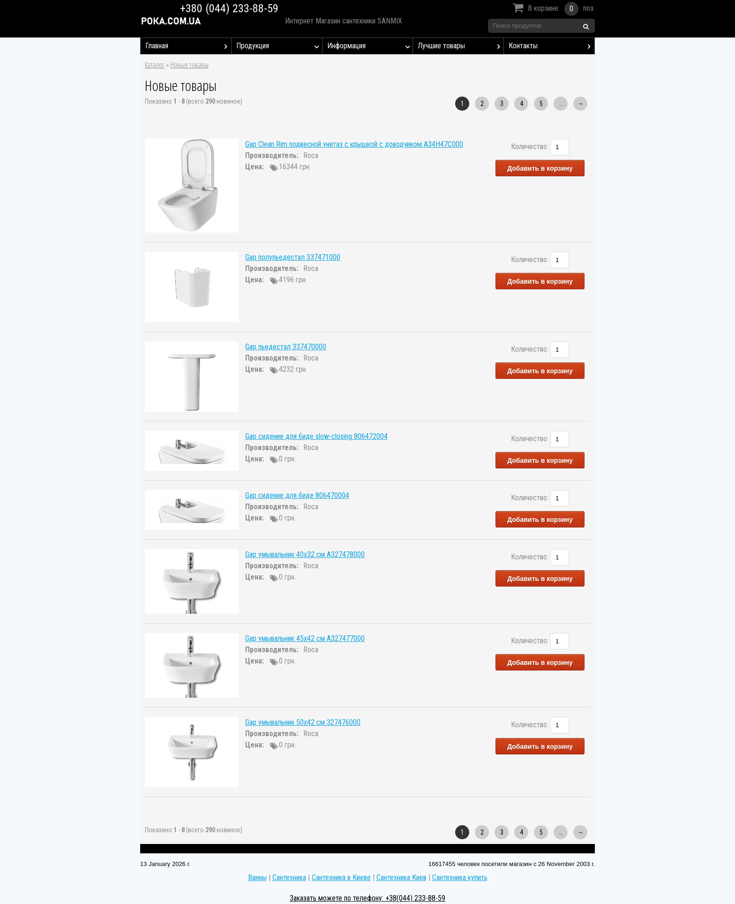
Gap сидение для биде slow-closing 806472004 (316, 436)
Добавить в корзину (540, 168)
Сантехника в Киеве (341, 877)
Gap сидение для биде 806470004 (297, 495)
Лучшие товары (460, 46)
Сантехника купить (460, 877)
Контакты (551, 46)
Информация (370, 46)
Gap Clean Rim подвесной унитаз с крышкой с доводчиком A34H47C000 (354, 144)
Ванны (257, 877)
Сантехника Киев (401, 877)
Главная (188, 46)
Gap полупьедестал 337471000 (292, 257)
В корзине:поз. (552, 9)
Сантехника (289, 877)
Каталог (155, 65)
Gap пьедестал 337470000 (285, 346)
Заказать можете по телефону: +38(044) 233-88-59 (367, 898)
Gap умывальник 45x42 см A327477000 (305, 638)
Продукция (279, 46)
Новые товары (189, 65)
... (561, 103)
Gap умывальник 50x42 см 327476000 (302, 722)
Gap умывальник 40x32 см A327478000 (305, 554)
